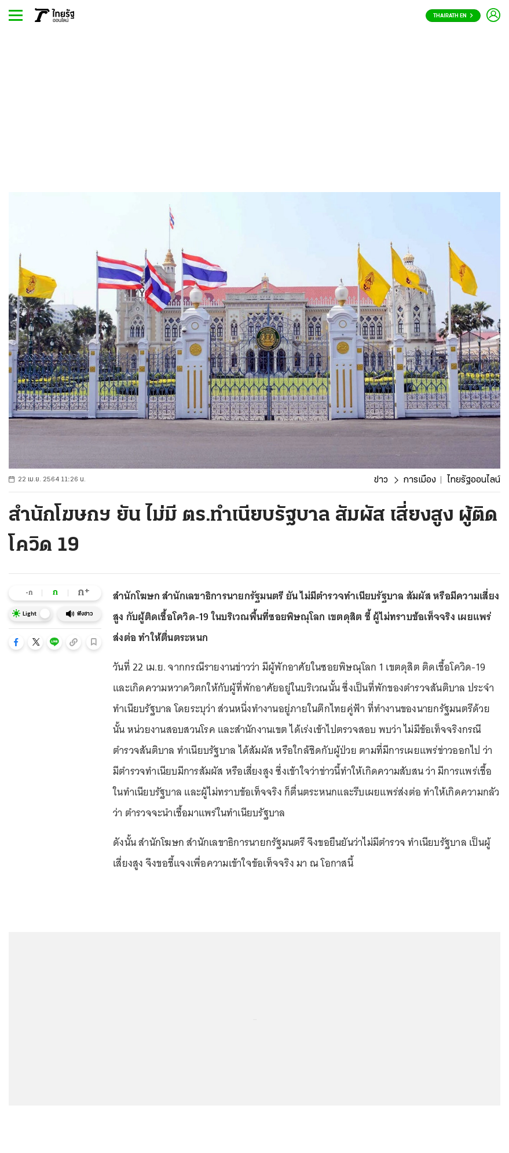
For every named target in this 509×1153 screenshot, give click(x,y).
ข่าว (381, 480)
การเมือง (419, 480)
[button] (16, 642)
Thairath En (453, 16)
